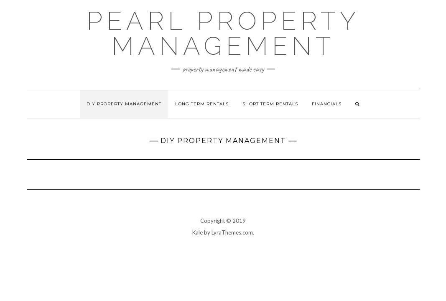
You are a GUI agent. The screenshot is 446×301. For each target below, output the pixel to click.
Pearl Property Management (223, 33)
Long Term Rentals (202, 104)
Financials (327, 104)
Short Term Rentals (270, 104)
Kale (197, 232)
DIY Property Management (124, 104)
